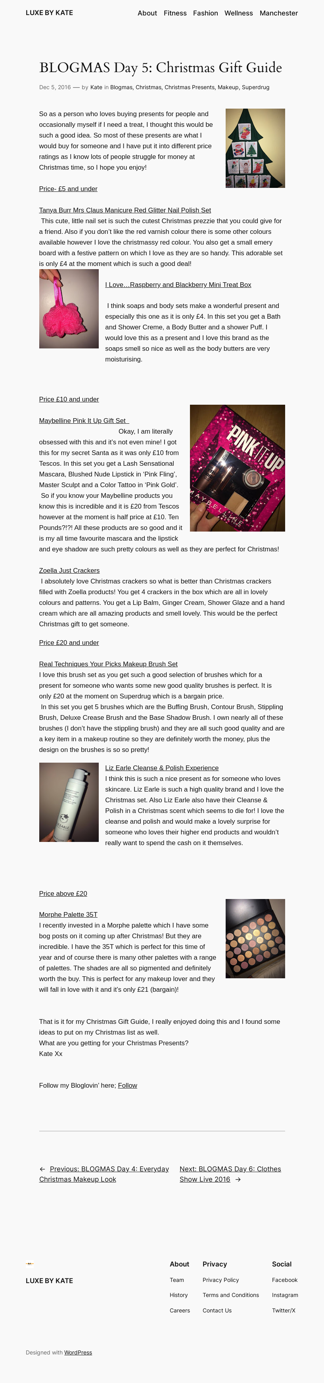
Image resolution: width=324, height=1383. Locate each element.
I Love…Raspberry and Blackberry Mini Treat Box (178, 285)
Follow (127, 1085)
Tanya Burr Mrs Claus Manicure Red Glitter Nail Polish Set (125, 210)
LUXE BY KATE (49, 13)
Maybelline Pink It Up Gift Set (84, 421)
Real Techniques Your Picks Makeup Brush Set (108, 664)
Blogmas (121, 87)
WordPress (78, 1352)
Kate (96, 87)
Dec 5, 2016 (55, 87)
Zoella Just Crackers (69, 570)
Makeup (228, 87)
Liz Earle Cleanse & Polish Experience (162, 768)
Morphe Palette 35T (68, 914)
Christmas (148, 87)
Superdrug (256, 87)
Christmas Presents (190, 87)
